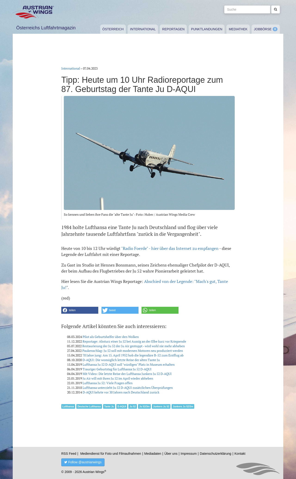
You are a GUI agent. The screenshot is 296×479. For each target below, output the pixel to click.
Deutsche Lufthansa (89, 406)
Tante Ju (109, 406)
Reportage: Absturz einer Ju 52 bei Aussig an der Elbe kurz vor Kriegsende (134, 341)
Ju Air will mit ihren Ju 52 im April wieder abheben (118, 378)
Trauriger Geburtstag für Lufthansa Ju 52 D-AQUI (117, 369)
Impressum (189, 453)
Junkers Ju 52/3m (183, 406)
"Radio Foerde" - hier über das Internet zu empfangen (170, 248)
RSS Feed (68, 453)
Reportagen (173, 29)
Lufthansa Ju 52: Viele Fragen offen (108, 383)
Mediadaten (152, 453)
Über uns (171, 453)
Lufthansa (68, 406)
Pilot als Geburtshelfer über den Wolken (111, 337)
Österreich (113, 29)
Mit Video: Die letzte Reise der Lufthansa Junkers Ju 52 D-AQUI (127, 374)
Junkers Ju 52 (161, 406)
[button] (79, 310)
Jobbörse (262, 29)
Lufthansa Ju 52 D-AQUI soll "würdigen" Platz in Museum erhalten (129, 364)
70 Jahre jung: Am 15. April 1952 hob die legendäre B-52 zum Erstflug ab (133, 355)
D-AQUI (121, 406)
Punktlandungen (206, 29)
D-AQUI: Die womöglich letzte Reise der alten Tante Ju (121, 360)
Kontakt (239, 453)
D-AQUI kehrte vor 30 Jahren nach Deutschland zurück (121, 392)
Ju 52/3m (144, 406)
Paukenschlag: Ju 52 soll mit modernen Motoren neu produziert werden (132, 350)
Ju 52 (133, 406)
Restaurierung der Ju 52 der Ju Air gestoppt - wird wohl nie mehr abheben (133, 346)
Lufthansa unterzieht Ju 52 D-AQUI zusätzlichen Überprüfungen (128, 387)
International (143, 29)
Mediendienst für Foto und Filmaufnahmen (110, 453)
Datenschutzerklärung (215, 453)
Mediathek (238, 29)
